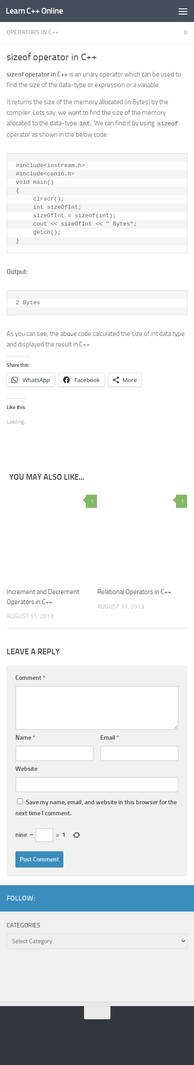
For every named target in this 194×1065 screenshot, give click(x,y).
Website (26, 769)
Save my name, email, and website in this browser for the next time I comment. (96, 808)
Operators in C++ (33, 32)
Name (25, 737)
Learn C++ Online (34, 11)
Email (109, 737)
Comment (30, 678)
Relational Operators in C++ (134, 592)
